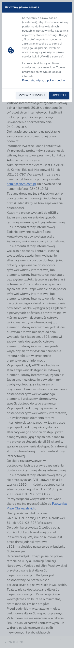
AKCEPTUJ (59, 95)
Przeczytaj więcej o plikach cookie (43, 80)
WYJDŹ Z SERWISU (32, 95)
